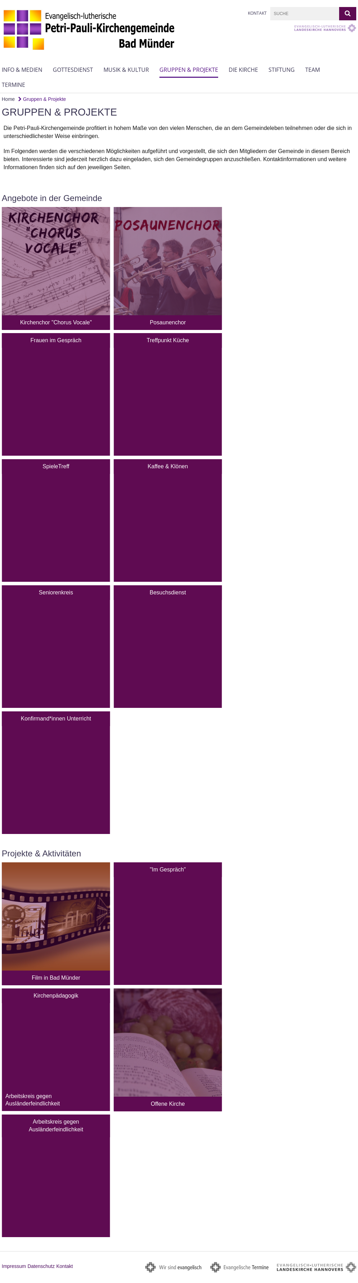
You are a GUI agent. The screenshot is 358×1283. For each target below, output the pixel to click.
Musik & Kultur (126, 70)
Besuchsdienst (168, 592)
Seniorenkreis (56, 592)
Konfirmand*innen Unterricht (56, 719)
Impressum (14, 1266)
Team (312, 70)
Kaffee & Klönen (168, 466)
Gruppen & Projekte (188, 70)
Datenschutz (41, 1266)
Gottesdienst (73, 70)
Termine (13, 85)
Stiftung (281, 70)
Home (8, 99)
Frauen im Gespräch (55, 340)
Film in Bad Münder (56, 978)
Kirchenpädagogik (56, 996)
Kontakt (257, 13)
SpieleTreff (56, 466)
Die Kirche (243, 70)
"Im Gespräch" (168, 869)
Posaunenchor (168, 322)
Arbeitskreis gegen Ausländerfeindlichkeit (56, 1125)
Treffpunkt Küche (168, 340)
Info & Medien (22, 70)
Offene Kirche (168, 1104)
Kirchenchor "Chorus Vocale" (56, 322)
